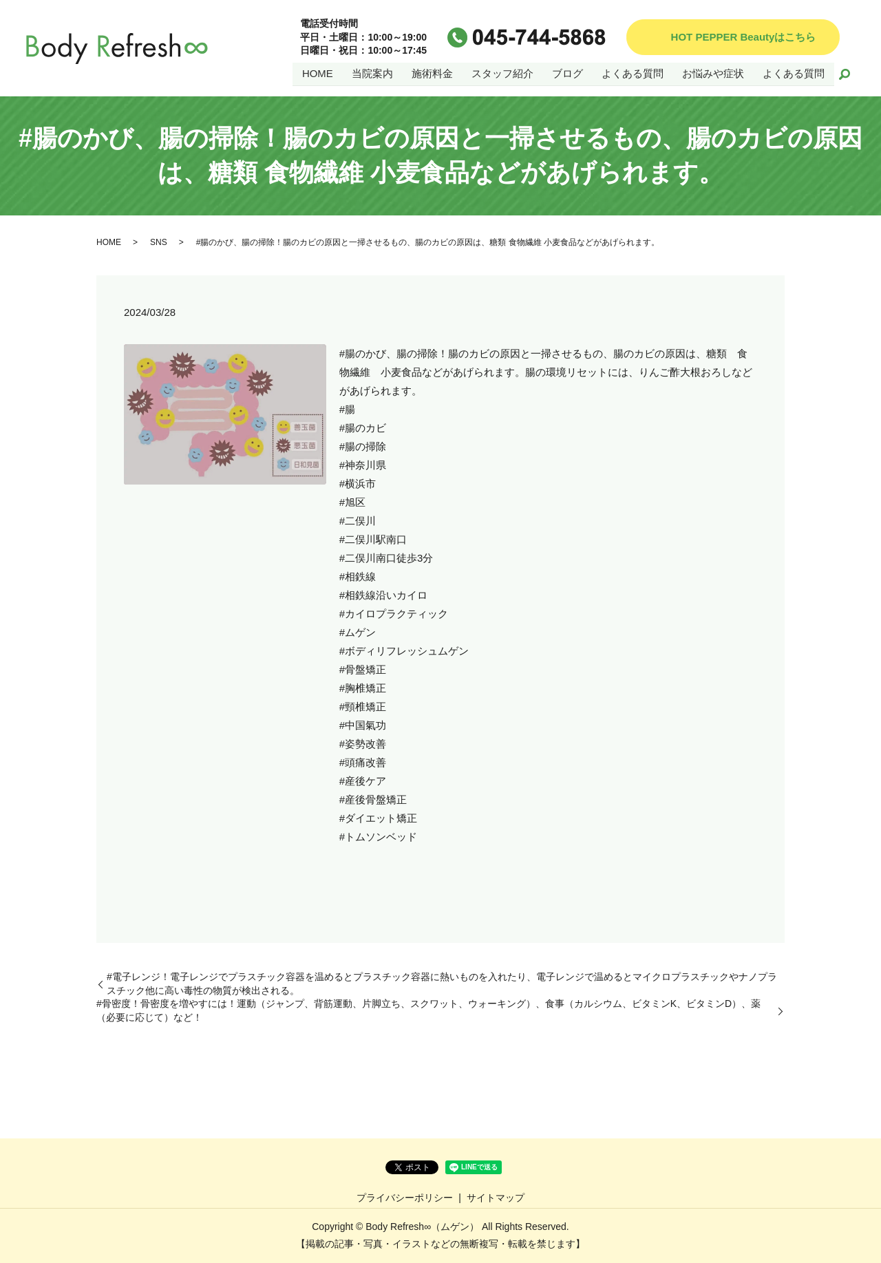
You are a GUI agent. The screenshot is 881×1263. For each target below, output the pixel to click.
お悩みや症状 (713, 73)
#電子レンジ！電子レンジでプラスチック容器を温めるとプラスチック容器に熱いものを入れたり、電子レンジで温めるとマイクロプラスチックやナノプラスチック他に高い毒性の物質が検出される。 (442, 983)
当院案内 (372, 73)
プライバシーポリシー (405, 1197)
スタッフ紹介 (502, 73)
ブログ (567, 73)
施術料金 (432, 73)
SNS (158, 242)
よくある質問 (633, 73)
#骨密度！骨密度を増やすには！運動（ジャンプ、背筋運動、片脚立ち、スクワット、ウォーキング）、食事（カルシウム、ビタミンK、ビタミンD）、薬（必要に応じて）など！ (428, 1010)
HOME (317, 73)
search (844, 74)
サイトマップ (495, 1197)
